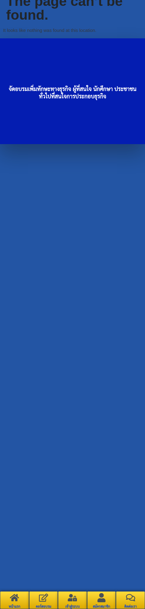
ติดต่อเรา (130, 606)
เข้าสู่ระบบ (72, 606)
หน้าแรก (14, 606)
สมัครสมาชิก (101, 606)
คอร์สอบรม (43, 606)
